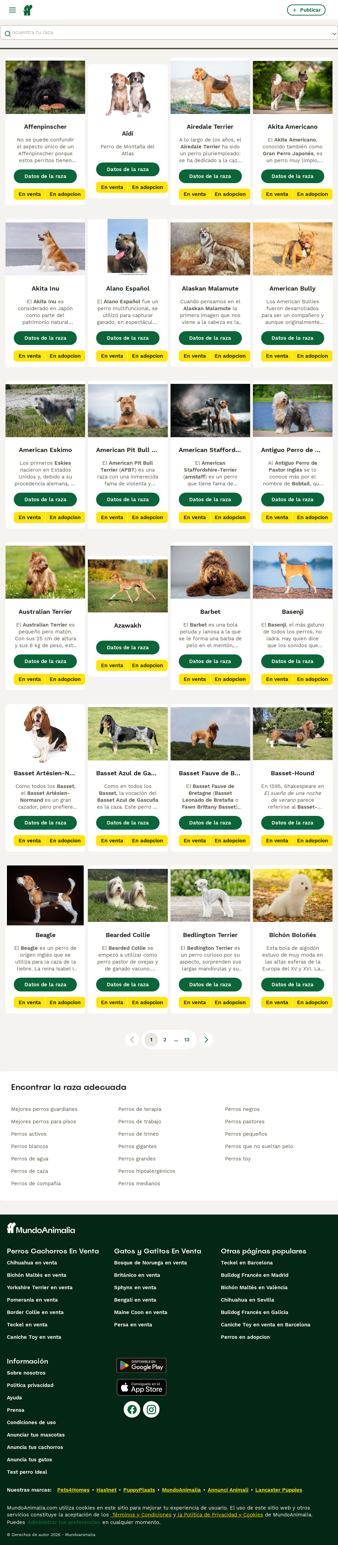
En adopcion (65, 194)
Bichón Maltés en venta (36, 1275)
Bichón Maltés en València (254, 1287)
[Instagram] (151, 1409)
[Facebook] (132, 1409)
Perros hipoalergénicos (146, 1171)
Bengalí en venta (135, 1300)
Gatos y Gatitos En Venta (157, 1251)
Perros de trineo (138, 1134)
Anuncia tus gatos (29, 1460)
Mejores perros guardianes (44, 1109)
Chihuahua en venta (32, 1263)
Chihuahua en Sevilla (247, 1300)
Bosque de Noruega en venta (150, 1263)
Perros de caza (29, 1171)
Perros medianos (139, 1183)
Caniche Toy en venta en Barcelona (265, 1325)
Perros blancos (29, 1146)
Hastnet (106, 1490)
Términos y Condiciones (141, 1515)
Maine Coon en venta (140, 1312)
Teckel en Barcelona (247, 1263)
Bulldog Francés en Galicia (254, 1312)
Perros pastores (245, 1121)
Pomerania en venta (32, 1300)
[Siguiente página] (206, 1040)
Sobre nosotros (26, 1373)
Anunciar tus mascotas (36, 1435)
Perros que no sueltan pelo (259, 1146)
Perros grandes (137, 1159)
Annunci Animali (228, 1490)
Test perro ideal (27, 1472)
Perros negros (242, 1109)
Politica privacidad (30, 1385)
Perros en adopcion (245, 1337)
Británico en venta (137, 1275)
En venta (30, 194)
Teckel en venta (27, 1325)
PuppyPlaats (139, 1490)
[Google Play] (141, 1365)
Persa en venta (133, 1325)
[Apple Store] (141, 1387)
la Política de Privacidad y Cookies (219, 1515)
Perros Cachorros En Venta (53, 1251)
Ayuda (14, 1398)
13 (187, 1040)
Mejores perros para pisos (43, 1121)
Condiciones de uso (31, 1422)
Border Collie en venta (35, 1312)
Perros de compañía (36, 1183)
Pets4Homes (73, 1490)
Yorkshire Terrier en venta (40, 1287)
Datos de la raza (45, 176)
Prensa (15, 1410)
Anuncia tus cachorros (35, 1447)
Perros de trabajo (139, 1121)
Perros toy (238, 1159)
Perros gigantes (137, 1146)
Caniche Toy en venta (34, 1337)
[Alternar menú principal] (12, 10)
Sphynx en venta (135, 1287)
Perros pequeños (246, 1134)
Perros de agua (29, 1159)
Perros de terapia (139, 1109)
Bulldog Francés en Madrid (254, 1275)
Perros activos (29, 1134)
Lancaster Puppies (278, 1490)
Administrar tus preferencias (64, 1522)
